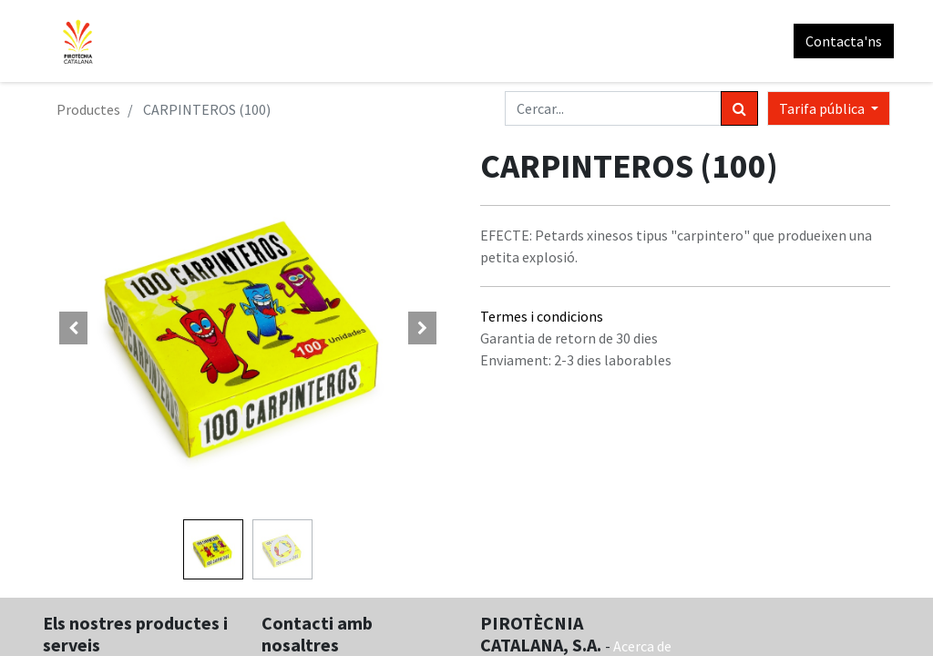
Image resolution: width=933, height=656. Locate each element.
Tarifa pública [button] (823, 108)
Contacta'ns (840, 41)
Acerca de (642, 646)
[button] (74, 328)
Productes (88, 109)
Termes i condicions (541, 316)
